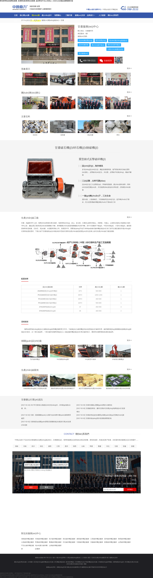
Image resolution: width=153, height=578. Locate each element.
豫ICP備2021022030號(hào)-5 (98, 567)
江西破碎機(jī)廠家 (96, 539)
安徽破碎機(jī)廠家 (96, 542)
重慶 (99, 446)
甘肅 (62, 20)
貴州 (66, 446)
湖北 (41, 446)
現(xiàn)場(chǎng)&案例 (35, 16)
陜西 (74, 446)
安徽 (124, 446)
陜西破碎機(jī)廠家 (124, 539)
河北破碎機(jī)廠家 (69, 542)
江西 (58, 446)
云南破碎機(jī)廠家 (27, 542)
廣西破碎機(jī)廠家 (83, 539)
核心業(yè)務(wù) (24, 16)
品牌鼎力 (91, 15)
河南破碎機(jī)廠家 (41, 539)
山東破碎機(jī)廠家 (55, 545)
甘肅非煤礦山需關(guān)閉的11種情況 (99, 405)
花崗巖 (62, 135)
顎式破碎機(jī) (35, 359)
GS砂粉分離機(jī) (118, 359)
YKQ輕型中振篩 (90, 359)
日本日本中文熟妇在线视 (40, 577)
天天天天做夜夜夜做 (67, 577)
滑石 (118, 135)
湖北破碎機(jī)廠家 (69, 539)
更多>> (129, 116)
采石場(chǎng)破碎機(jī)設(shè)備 (43, 562)
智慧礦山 (57, 15)
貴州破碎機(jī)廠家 (110, 539)
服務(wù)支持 (80, 16)
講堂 (89, 557)
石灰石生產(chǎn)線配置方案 (100, 557)
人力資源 (102, 15)
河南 (24, 446)
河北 (107, 446)
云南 (83, 446)
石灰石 (35, 135)
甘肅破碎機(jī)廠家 (83, 542)
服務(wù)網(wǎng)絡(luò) (50, 20)
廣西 (49, 446)
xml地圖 (30, 562)
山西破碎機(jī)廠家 (124, 542)
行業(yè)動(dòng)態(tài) (73, 557)
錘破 (85, 564)
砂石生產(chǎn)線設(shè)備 (75, 564)
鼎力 (54, 557)
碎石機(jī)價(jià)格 (59, 562)
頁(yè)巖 (90, 135)
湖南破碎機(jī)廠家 (27, 539)
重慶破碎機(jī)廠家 (55, 542)
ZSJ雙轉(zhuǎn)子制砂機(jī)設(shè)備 (86, 562)
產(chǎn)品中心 (47, 16)
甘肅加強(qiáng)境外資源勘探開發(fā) (99, 418)
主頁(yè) (15, 16)
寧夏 (91, 446)
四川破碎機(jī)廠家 (55, 539)
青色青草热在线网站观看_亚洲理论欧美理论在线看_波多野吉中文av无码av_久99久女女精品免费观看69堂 (36, 1)
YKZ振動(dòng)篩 (63, 359)
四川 (33, 446)
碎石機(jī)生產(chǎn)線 (131, 562)
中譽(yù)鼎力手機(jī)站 (110, 9)
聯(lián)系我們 (113, 15)
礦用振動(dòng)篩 (118, 562)
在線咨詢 (108, 60)
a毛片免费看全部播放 (54, 577)
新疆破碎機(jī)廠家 (110, 542)
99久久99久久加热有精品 (7, 577)
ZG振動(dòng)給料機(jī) (105, 562)
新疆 (132, 446)
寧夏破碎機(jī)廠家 (41, 542)
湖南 (16, 446)
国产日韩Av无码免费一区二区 (24, 577)
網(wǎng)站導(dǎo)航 (20, 562)
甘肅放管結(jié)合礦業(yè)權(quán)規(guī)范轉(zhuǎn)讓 (105, 415)
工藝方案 (68, 15)
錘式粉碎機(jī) (70, 562)
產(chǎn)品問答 (61, 557)
